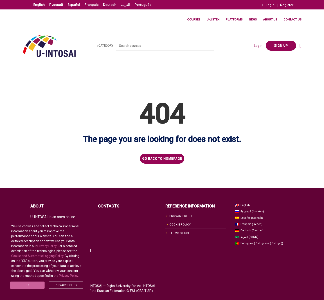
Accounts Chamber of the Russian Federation (92, 291)
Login (268, 5)
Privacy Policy (46, 246)
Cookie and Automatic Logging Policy (37, 256)
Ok (27, 285)
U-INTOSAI (94, 286)
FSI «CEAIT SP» (141, 291)
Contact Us (293, 19)
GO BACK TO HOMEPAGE (162, 158)
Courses (193, 19)
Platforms (234, 19)
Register (287, 5)
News (253, 19)
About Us (270, 19)
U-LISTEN (213, 19)
